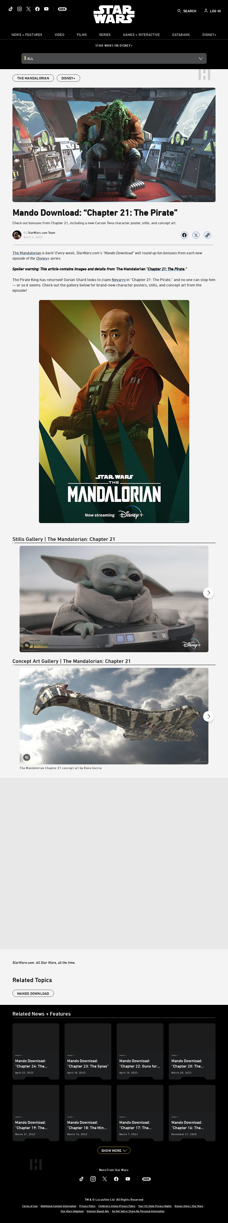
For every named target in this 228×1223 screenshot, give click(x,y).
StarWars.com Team (41, 232)
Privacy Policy (87, 1205)
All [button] (30, 58)
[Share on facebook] (184, 235)
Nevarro (119, 279)
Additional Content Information (58, 1205)
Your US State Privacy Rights (155, 1205)
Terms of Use (30, 1205)
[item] (27, 36)
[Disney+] (43, 258)
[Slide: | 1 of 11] (114, 599)
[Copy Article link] (207, 235)
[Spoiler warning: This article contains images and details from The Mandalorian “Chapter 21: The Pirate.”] (114, 268)
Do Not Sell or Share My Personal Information (138, 1211)
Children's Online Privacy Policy (116, 1205)
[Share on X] (196, 235)
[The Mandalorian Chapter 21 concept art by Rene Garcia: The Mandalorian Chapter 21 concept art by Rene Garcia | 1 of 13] (114, 723)
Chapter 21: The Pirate (166, 269)
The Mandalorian (26, 252)
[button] (114, 1150)
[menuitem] (60, 36)
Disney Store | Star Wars (189, 1205)
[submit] (179, 11)
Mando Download (33, 993)
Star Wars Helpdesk (72, 1211)
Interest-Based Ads (98, 1211)
